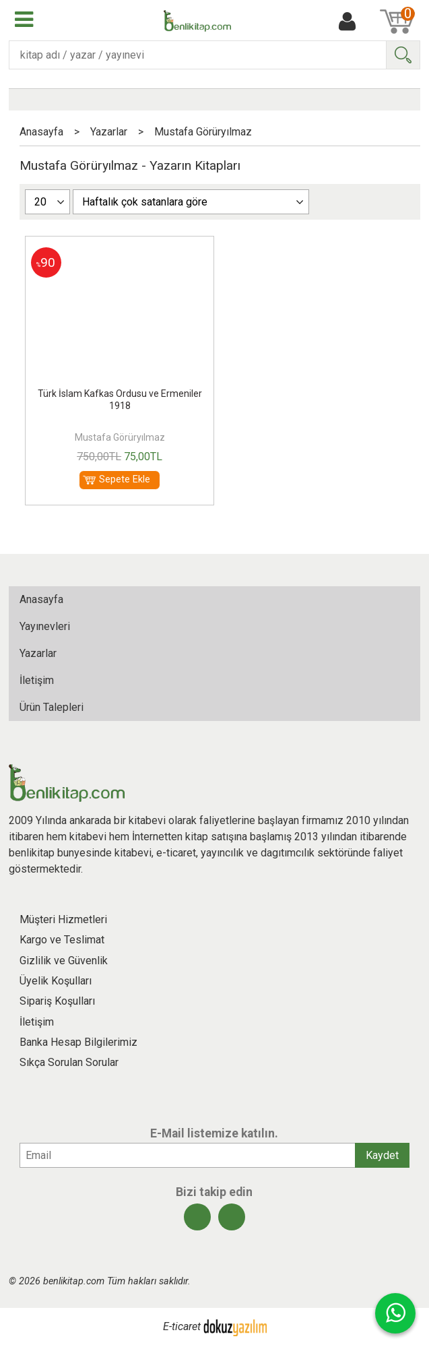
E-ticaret (182, 1327)
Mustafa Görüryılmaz (120, 437)
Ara (403, 55)
